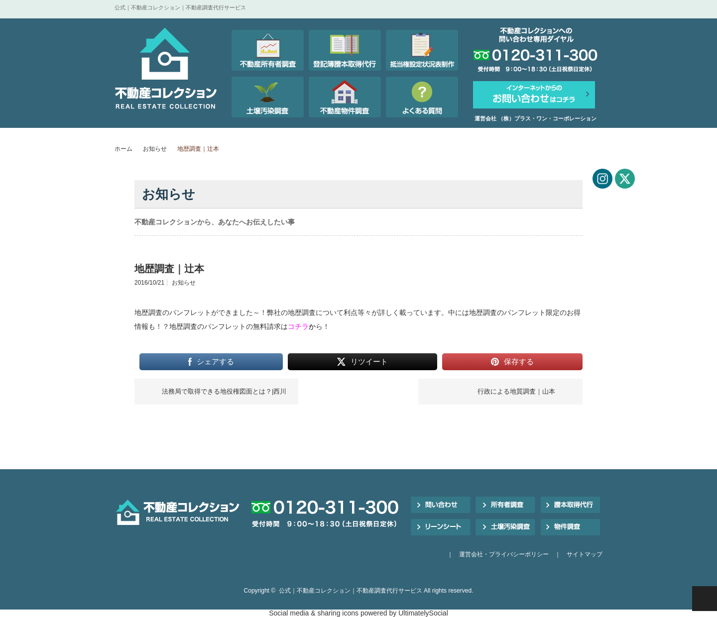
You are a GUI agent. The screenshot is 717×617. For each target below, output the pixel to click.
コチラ (298, 326)
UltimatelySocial (423, 613)
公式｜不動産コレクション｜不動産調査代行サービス (350, 590)
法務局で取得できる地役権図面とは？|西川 (224, 391)
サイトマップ (584, 554)
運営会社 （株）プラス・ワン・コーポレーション (536, 118)
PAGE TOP (704, 598)
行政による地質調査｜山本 (516, 391)
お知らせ (155, 148)
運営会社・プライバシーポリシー (504, 554)
